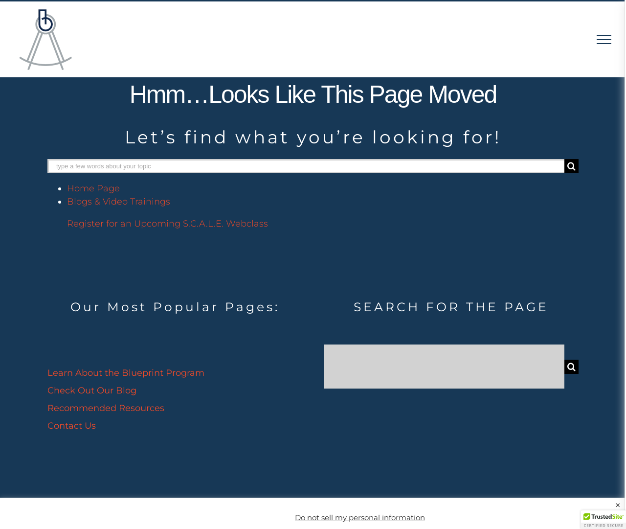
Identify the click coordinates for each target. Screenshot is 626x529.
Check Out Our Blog (91, 390)
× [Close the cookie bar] (618, 505)
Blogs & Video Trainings (118, 201)
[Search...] (444, 367)
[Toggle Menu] (604, 39)
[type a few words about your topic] (305, 166)
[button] (603, 519)
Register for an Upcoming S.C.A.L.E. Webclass (167, 223)
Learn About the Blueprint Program (125, 373)
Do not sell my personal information (360, 517)
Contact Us (71, 425)
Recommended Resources (105, 408)
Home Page (93, 188)
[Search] (571, 166)
